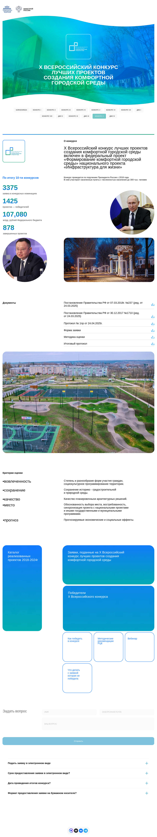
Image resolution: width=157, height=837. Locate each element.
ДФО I (139, 110)
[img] (81, 830)
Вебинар (132, 638)
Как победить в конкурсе (75, 639)
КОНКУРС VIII (47, 116)
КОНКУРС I (37, 110)
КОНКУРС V (95, 110)
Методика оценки (74, 337)
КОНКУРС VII (126, 110)
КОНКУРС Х (99, 116)
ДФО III (86, 116)
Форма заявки (72, 330)
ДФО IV (112, 116)
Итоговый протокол (75, 343)
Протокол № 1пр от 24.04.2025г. (83, 323)
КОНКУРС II (51, 110)
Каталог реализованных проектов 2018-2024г (23, 556)
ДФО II (60, 116)
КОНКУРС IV (81, 110)
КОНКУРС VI (110, 110)
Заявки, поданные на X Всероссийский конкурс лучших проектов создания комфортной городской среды (96, 556)
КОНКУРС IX (73, 116)
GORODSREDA (21, 110)
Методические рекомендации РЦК (106, 641)
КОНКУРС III (66, 110)
